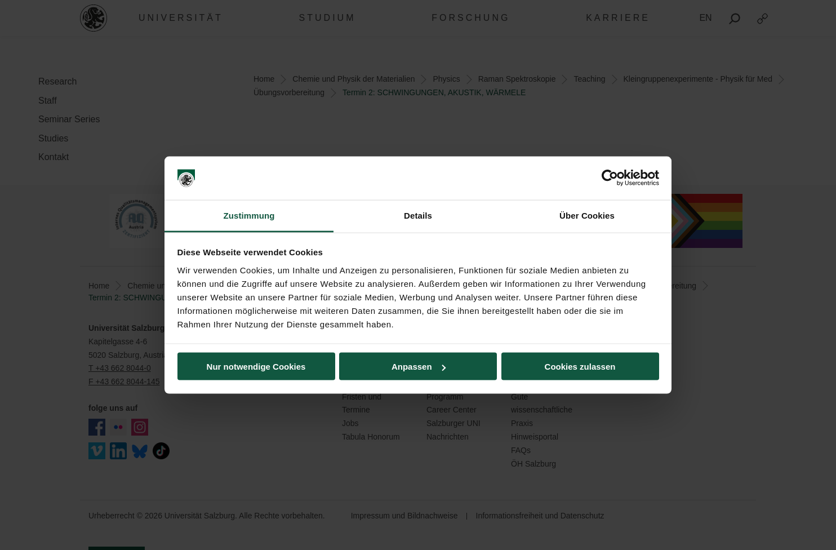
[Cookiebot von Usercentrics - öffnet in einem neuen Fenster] (610, 178)
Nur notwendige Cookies (256, 366)
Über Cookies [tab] (587, 215)
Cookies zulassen (580, 366)
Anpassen (419, 366)
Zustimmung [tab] (249, 215)
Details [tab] (418, 215)
